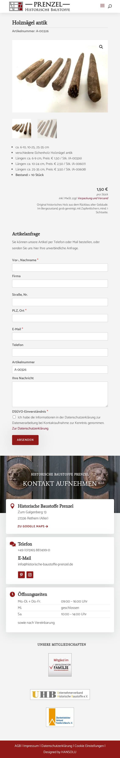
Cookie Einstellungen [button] (89, 746)
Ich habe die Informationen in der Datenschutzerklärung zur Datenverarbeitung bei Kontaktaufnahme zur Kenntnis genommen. (58, 423)
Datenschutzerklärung (56, 746)
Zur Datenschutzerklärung (30, 428)
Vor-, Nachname (25, 260)
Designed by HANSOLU (59, 752)
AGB (18, 746)
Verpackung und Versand (92, 198)
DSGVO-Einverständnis (30, 412)
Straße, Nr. (20, 295)
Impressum (31, 746)
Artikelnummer (23, 362)
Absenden (25, 440)
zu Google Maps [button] (31, 526)
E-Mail (17, 329)
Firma (16, 276)
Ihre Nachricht (23, 378)
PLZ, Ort (19, 311)
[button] (102, 5)
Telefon (17, 345)
